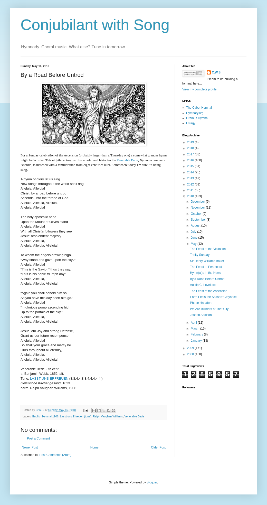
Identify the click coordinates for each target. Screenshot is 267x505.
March (195, 328)
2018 (191, 148)
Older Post (158, 447)
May (194, 244)
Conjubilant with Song (95, 24)
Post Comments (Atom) (55, 455)
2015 (191, 166)
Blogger (152, 482)
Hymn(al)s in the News (205, 273)
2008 (191, 354)
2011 (191, 190)
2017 (191, 154)
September (199, 219)
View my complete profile (199, 89)
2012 (191, 184)
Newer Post (30, 447)
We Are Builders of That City (209, 309)
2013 (191, 178)
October (197, 214)
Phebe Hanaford (201, 303)
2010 (191, 196)
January (197, 340)
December (198, 201)
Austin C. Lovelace (203, 285)
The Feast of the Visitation (208, 249)
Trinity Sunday (199, 255)
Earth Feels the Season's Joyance (213, 297)
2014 (191, 172)
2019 (191, 142)
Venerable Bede (134, 416)
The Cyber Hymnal (199, 107)
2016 (191, 160)
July (194, 231)
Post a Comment (38, 438)
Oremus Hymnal (197, 118)
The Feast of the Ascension (208, 291)
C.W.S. (216, 72)
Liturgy (190, 123)
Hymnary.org (195, 113)
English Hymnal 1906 (45, 416)
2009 (191, 348)
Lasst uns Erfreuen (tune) (75, 416)
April (194, 322)
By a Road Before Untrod (207, 279)
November (198, 207)
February (197, 334)
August (196, 225)
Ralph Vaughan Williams (108, 416)
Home (94, 447)
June (194, 237)
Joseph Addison (201, 315)
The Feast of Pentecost (206, 267)
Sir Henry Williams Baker (207, 261)
